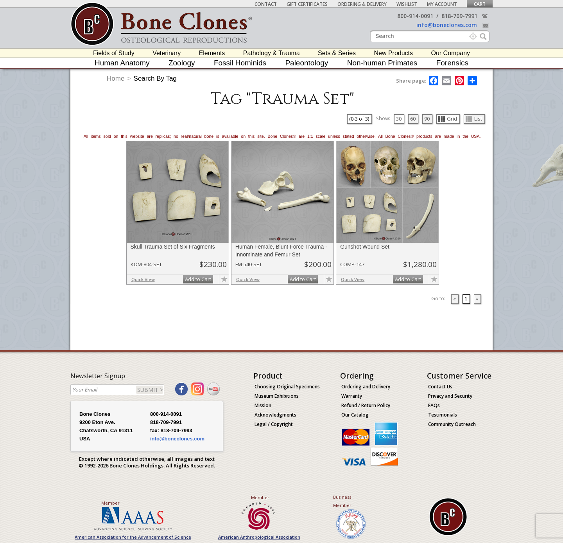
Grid (447, 118)
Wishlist (406, 4)
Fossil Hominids (240, 63)
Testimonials (442, 414)
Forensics (452, 63)
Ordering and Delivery (365, 386)
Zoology (182, 63)
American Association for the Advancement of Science (133, 537)
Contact (266, 4)
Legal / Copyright (274, 424)
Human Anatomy (122, 63)
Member (110, 503)
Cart (480, 4)
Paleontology (306, 63)
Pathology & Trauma (271, 53)
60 (413, 118)
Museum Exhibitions (277, 396)
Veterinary (166, 53)
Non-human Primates (382, 63)
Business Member (342, 501)
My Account (442, 4)
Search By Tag (155, 78)
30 (399, 118)
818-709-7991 (459, 16)
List (474, 118)
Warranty (351, 396)
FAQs (434, 405)
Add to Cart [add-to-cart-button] (198, 279)
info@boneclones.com (446, 25)
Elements (212, 53)
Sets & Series (337, 53)
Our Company (450, 53)
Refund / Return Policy (365, 405)
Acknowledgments (275, 414)
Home (115, 78)
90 (427, 118)
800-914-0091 (415, 16)
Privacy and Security (450, 396)
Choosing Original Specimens (287, 386)
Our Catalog (355, 414)
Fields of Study (113, 53)
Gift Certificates (307, 4)
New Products (393, 53)
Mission (263, 405)
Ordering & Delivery (362, 4)
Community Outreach (452, 424)
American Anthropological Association (259, 537)
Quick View (143, 279)
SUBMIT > (150, 389)
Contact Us (440, 386)
